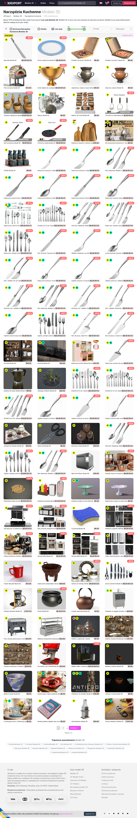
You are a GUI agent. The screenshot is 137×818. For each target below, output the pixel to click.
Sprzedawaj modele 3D (79, 787)
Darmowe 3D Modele (78, 780)
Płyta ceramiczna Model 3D (47, 60)
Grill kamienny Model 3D (79, 721)
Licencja (104, 784)
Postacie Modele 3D (32, 744)
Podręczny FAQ (107, 780)
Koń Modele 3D (65, 744)
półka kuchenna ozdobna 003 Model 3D (17, 556)
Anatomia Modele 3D (78, 752)
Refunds (104, 797)
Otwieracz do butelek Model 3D (82, 694)
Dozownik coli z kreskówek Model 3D (50, 666)
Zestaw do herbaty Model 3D (14, 446)
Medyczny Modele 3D (75, 748)
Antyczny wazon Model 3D (114, 88)
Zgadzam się (89, 814)
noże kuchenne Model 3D (114, 584)
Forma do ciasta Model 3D (46, 143)
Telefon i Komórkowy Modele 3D (117, 744)
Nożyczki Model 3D (44, 446)
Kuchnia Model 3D (10, 363)
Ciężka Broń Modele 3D (115, 748)
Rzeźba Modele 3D (15, 744)
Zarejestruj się (129, 3)
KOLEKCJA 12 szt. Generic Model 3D (117, 391)
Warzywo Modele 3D (21, 748)
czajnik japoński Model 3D (80, 611)
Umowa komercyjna (108, 787)
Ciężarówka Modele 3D (59, 752)
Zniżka (42, 29)
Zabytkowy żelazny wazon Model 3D (84, 88)
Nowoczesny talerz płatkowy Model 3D (51, 694)
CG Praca (73, 797)
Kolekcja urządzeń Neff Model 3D (116, 529)
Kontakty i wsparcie (111, 769)
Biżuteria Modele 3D (39, 748)
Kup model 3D (77, 769)
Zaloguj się (117, 3)
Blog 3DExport (75, 794)
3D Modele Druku (76, 777)
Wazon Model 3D (43, 115)
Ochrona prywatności (109, 791)
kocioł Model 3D (43, 611)
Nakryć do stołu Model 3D (80, 115)
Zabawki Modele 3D (57, 748)
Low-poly (57, 29)
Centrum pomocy (107, 777)
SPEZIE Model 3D (9, 170)
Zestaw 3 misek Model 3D (114, 694)
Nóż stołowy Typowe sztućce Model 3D (51, 253)
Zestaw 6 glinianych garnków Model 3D (17, 115)
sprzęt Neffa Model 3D (45, 556)
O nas (10, 769)
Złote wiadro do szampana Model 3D (50, 88)
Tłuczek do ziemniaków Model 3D (116, 115)
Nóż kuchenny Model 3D (12, 143)
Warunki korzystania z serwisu (112, 794)
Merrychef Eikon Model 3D (80, 473)
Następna (75, 728)
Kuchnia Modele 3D (50, 744)
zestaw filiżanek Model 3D (13, 611)
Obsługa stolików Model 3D (47, 391)
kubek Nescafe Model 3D (12, 584)
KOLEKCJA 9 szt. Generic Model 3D (83, 391)
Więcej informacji (66, 814)
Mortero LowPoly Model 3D (114, 666)
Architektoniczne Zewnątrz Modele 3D (88, 744)
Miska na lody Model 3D (12, 694)
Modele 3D (74, 773)
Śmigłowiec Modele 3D (95, 748)
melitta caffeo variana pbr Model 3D (83, 666)
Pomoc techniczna (108, 773)
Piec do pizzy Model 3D (12, 88)
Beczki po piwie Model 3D (80, 446)
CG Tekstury (74, 784)
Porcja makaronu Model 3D (114, 721)
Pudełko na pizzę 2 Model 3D (81, 60)
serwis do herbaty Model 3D (81, 584)
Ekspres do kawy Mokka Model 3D (15, 391)
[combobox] (102, 29)
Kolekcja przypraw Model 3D (47, 501)
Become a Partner (77, 791)
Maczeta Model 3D (10, 60)
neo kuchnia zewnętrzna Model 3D (49, 529)
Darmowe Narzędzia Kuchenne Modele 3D (20, 30)
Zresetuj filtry (127, 35)
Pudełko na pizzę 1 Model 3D (115, 60)
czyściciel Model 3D (78, 529)
